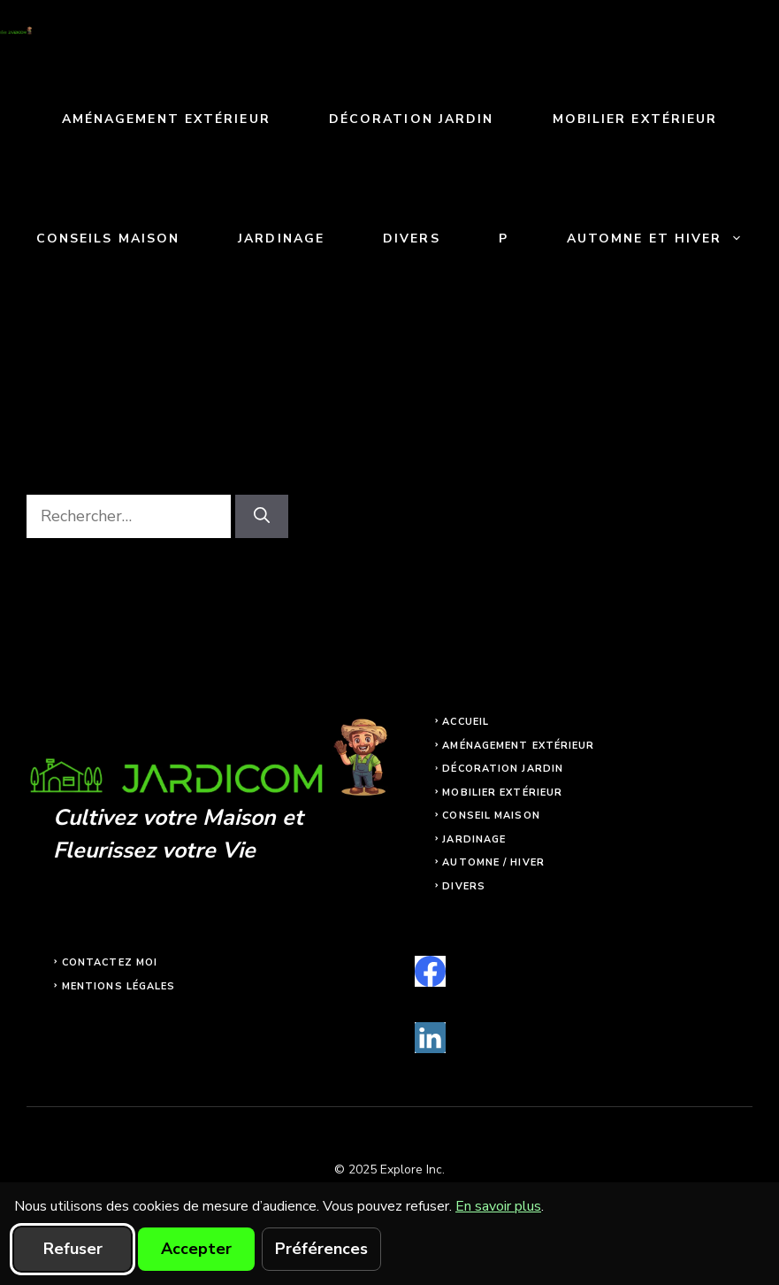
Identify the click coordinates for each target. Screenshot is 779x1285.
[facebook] (430, 971)
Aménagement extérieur (166, 119)
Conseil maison (490, 815)
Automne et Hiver (670, 238)
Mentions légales (119, 986)
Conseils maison (108, 238)
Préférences (321, 1248)
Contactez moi (109, 962)
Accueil (465, 721)
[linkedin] (430, 1037)
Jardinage (281, 238)
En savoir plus (498, 1206)
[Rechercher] (261, 516)
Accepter (196, 1248)
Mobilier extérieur (635, 119)
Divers (411, 238)
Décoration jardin (411, 119)
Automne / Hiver (493, 862)
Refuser (73, 1248)
